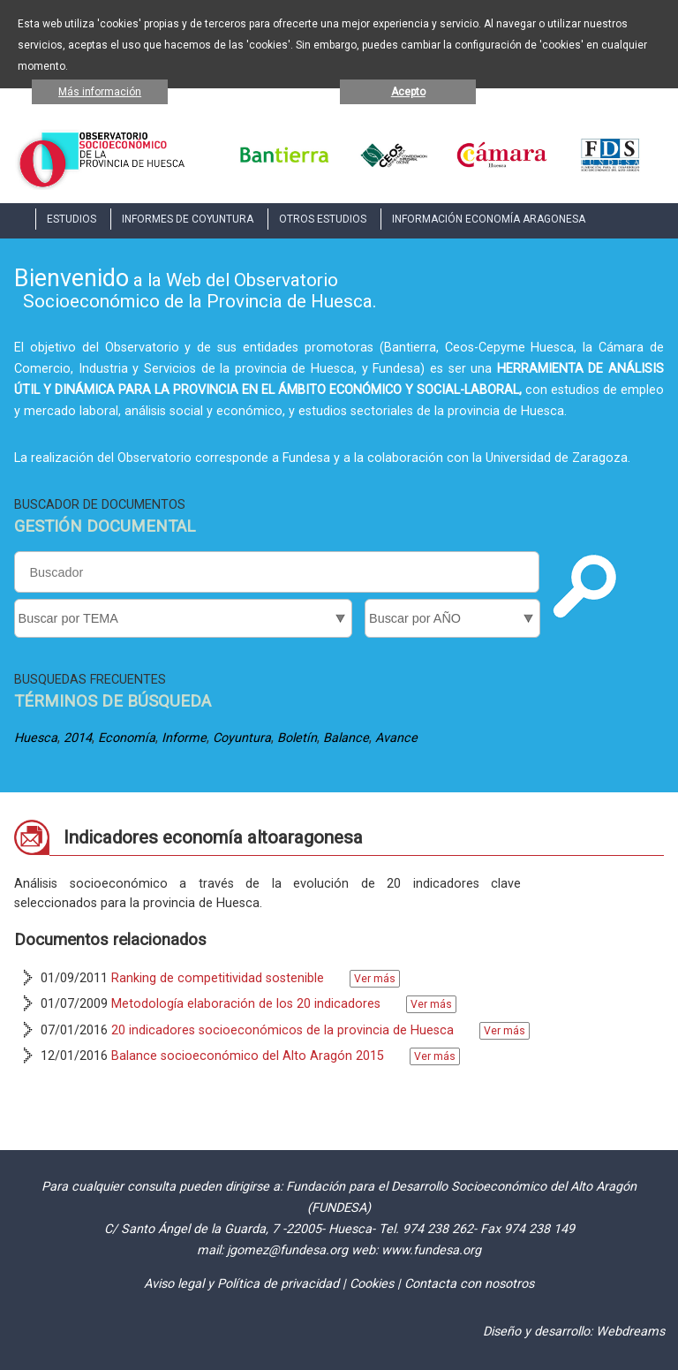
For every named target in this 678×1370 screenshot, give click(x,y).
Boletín (297, 738)
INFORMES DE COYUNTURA (187, 219)
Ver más (375, 979)
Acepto (408, 92)
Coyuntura (242, 738)
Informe (184, 738)
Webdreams (630, 1331)
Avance (396, 738)
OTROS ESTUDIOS (322, 219)
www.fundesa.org (431, 1250)
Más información (99, 92)
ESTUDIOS (71, 219)
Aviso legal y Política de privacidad (241, 1283)
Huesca (35, 738)
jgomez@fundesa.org (287, 1250)
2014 (78, 738)
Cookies (372, 1283)
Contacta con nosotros (469, 1283)
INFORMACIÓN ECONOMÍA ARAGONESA (488, 219)
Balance (346, 738)
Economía (126, 738)
